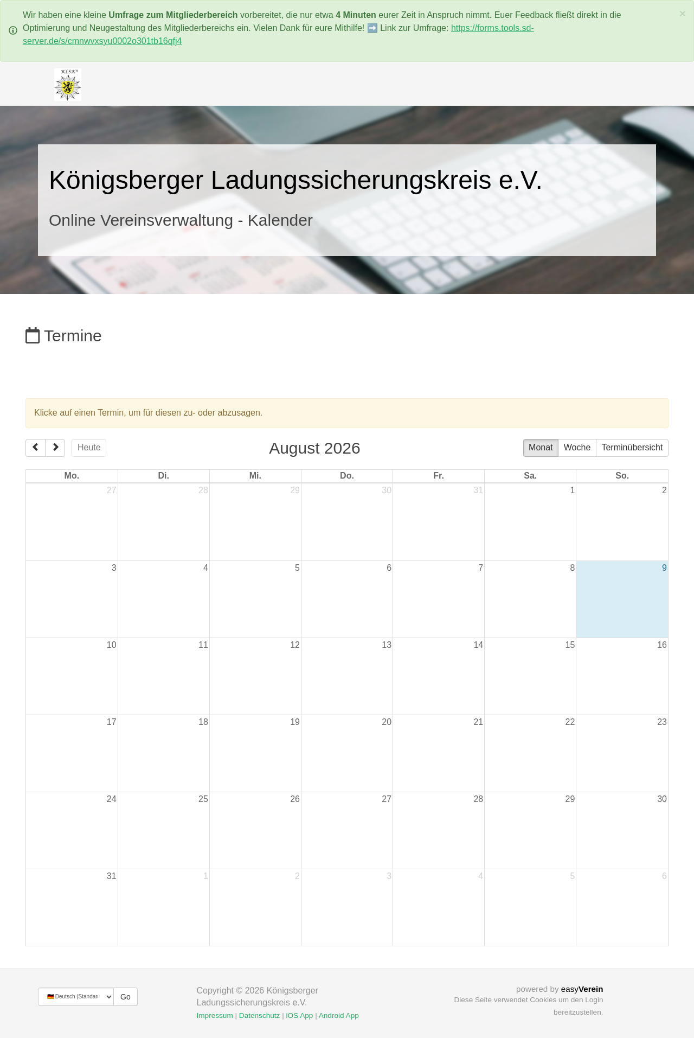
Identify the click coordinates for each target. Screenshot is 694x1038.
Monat (540, 447)
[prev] (35, 448)
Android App (339, 1015)
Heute (89, 447)
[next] (55, 448)
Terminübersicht (632, 447)
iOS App (299, 1015)
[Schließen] (682, 13)
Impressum (215, 1015)
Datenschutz (259, 1015)
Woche (577, 447)
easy (582, 989)
